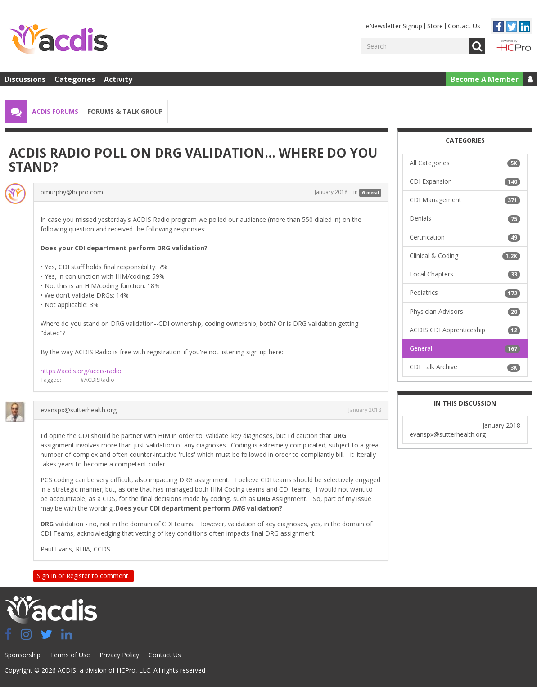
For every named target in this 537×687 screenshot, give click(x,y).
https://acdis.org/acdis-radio (81, 370)
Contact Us (464, 26)
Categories (74, 79)
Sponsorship (23, 655)
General (370, 192)
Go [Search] (477, 46)
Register (78, 575)
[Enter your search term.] (415, 46)
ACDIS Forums (55, 111)
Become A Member (485, 79)
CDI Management (465, 199)
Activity (118, 79)
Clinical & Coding (465, 255)
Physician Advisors (465, 311)
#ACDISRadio (97, 380)
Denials (465, 218)
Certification (465, 237)
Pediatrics (465, 292)
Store (435, 26)
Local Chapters (465, 274)
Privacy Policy (119, 655)
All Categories (465, 162)
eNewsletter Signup (394, 26)
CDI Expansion (465, 181)
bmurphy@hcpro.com (72, 192)
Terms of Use (70, 655)
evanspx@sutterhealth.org (79, 410)
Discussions (25, 79)
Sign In (46, 575)
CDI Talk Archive (465, 366)
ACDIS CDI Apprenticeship (465, 329)
